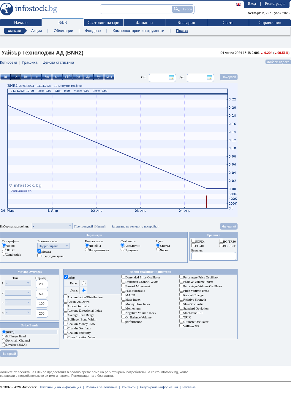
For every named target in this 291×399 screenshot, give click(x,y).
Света (227, 22)
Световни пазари (103, 22)
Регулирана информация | (159, 387)
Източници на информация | (62, 387)
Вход (252, 3)
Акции (36, 30)
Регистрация (275, 3)
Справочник (269, 22)
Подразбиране (48, 246)
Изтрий (100, 226)
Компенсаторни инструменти (138, 30)
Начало (21, 22)
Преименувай (83, 226)
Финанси (144, 22)
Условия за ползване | (102, 387)
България (186, 22)
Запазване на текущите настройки (134, 226)
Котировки (8, 62)
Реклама (188, 387)
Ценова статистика (58, 62)
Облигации (63, 30)
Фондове (93, 30)
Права (182, 30)
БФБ (62, 22)
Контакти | (129, 387)
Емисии (14, 30)
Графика (29, 62)
